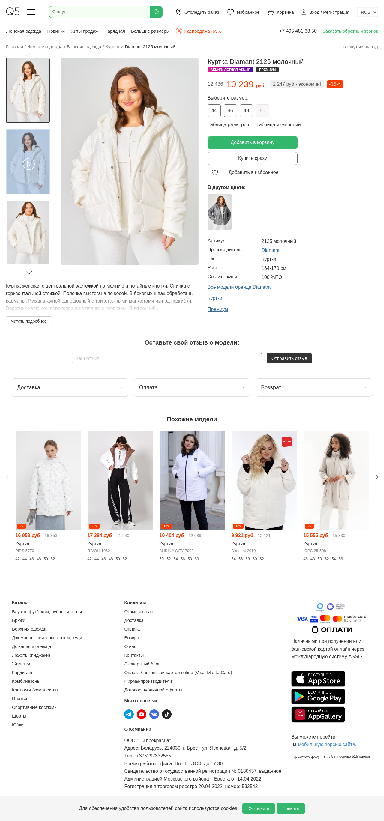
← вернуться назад (358, 46)
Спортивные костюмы (35, 707)
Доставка (133, 620)
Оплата (132, 628)
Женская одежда (23, 31)
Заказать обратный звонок (350, 31)
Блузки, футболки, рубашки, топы (47, 611)
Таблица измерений (278, 124)
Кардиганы (23, 672)
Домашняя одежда (31, 646)
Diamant (271, 250)
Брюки (18, 620)
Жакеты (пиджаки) (31, 655)
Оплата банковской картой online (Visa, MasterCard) (178, 672)
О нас (130, 646)
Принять (291, 808)
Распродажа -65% (198, 30)
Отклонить (258, 808)
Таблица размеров (228, 124)
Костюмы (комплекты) (35, 689)
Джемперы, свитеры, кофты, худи (47, 637)
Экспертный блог (142, 663)
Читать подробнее (29, 321)
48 (246, 110)
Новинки (56, 31)
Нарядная (114, 31)
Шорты (19, 715)
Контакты (134, 655)
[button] (29, 55)
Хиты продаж (84, 31)
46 (230, 110)
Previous (7, 477)
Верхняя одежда (29, 628)
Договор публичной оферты (153, 689)
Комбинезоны (26, 681)
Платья (19, 698)
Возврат (132, 637)
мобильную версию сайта (326, 744)
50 (262, 110)
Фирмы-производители (148, 681)
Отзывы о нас (138, 611)
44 (214, 110)
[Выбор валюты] (367, 12)
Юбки (18, 724)
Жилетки (21, 663)
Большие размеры (150, 31)
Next (377, 477)
